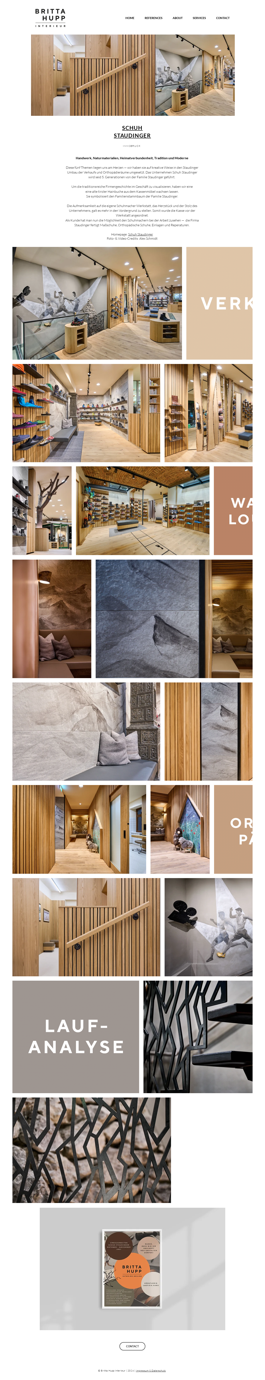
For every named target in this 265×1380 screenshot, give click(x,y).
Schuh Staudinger (140, 234)
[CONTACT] (132, 1346)
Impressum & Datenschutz (151, 1370)
